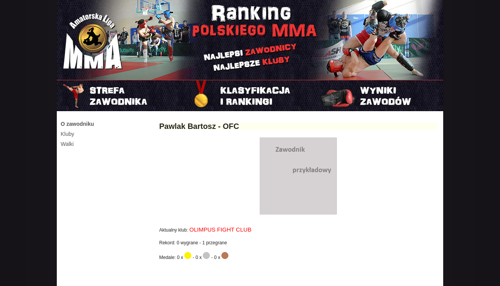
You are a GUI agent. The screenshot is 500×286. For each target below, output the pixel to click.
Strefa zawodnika (121, 95)
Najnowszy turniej (379, 95)
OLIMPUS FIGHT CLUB (220, 229)
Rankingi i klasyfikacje (250, 95)
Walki (67, 144)
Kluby (67, 134)
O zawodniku (77, 124)
